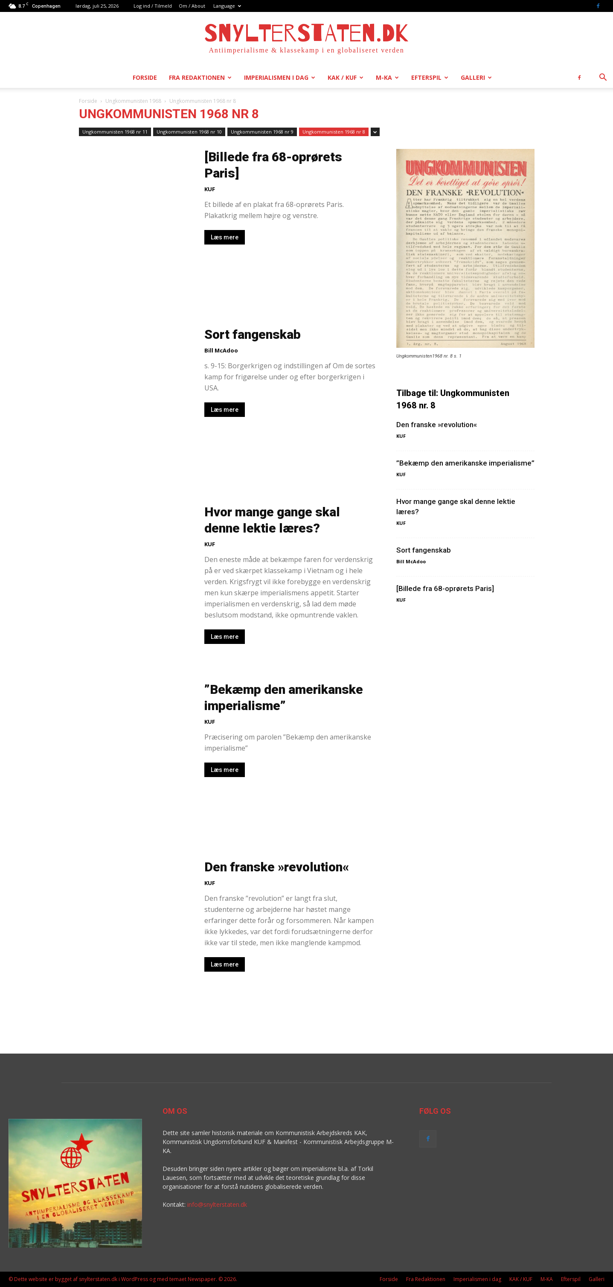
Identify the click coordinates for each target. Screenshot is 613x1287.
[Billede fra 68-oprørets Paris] (445, 588)
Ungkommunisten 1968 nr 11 (115, 131)
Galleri (476, 77)
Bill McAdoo (221, 350)
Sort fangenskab (252, 334)
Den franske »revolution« (276, 866)
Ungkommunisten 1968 (133, 101)
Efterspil (429, 77)
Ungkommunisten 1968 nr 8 (333, 131)
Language (227, 6)
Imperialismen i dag (279, 77)
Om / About (192, 6)
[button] (603, 78)
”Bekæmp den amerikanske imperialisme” (465, 463)
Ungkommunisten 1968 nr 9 (262, 131)
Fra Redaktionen (200, 77)
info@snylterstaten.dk (217, 1204)
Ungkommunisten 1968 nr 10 (189, 131)
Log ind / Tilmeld (153, 6)
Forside (145, 77)
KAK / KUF (345, 77)
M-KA (387, 77)
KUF (209, 189)
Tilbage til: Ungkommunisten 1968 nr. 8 (452, 399)
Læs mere (224, 237)
